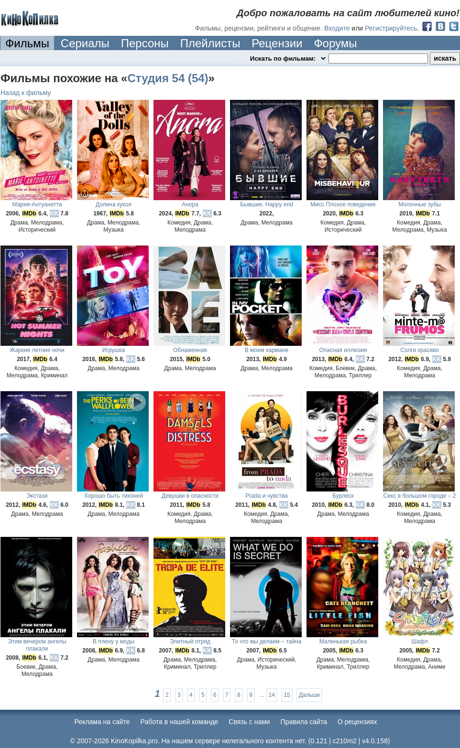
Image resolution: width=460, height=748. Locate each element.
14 (272, 695)
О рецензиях (357, 722)
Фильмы (27, 43)
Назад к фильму (25, 92)
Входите (337, 28)
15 (287, 695)
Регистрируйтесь (391, 28)
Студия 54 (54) (167, 78)
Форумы (335, 43)
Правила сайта (304, 722)
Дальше (309, 695)
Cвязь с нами (249, 722)
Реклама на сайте (102, 722)
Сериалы (85, 43)
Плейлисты (210, 43)
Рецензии (277, 43)
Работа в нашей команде (180, 722)
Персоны (145, 43)
